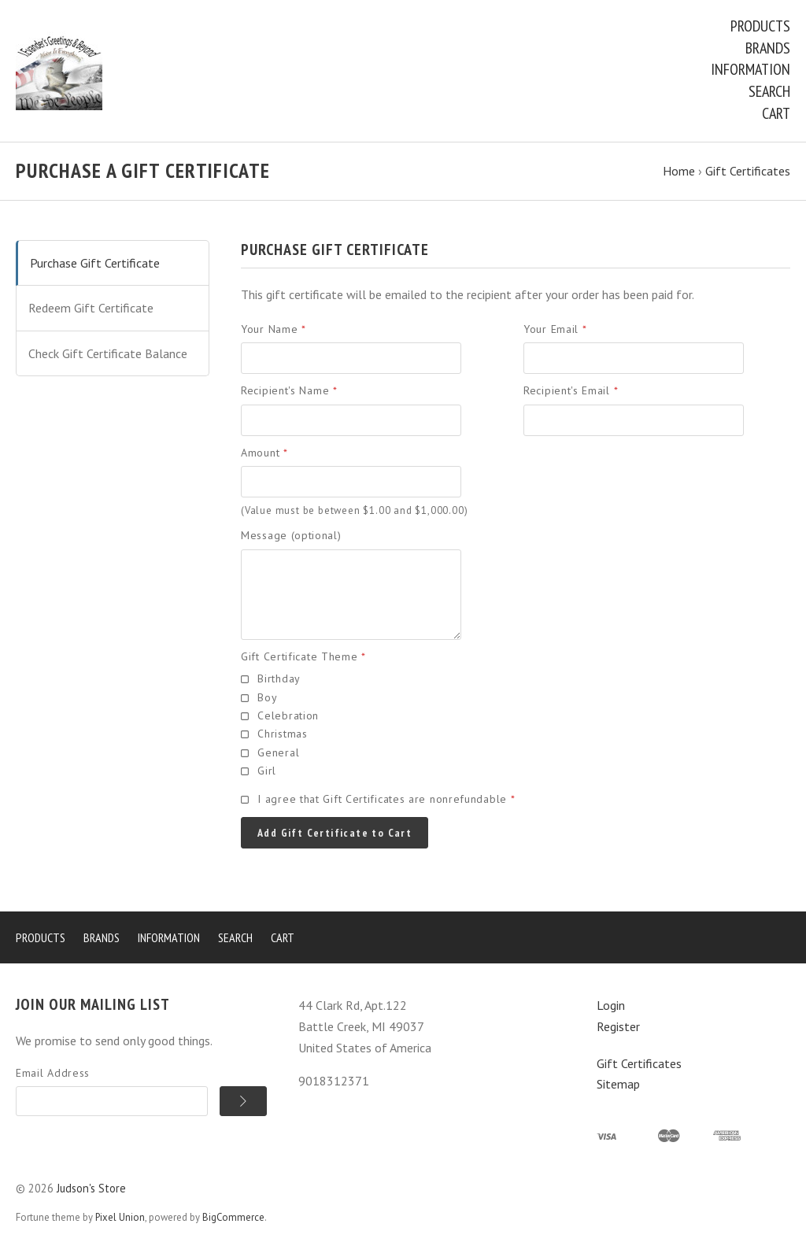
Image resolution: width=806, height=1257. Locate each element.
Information (750, 69)
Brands (767, 48)
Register (618, 1026)
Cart (776, 113)
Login (611, 1005)
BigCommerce (233, 1217)
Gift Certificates (639, 1063)
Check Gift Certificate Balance (107, 353)
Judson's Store (91, 1188)
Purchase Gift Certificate (95, 263)
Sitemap (618, 1084)
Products (760, 26)
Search (769, 91)
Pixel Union (120, 1217)
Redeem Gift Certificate (90, 308)
